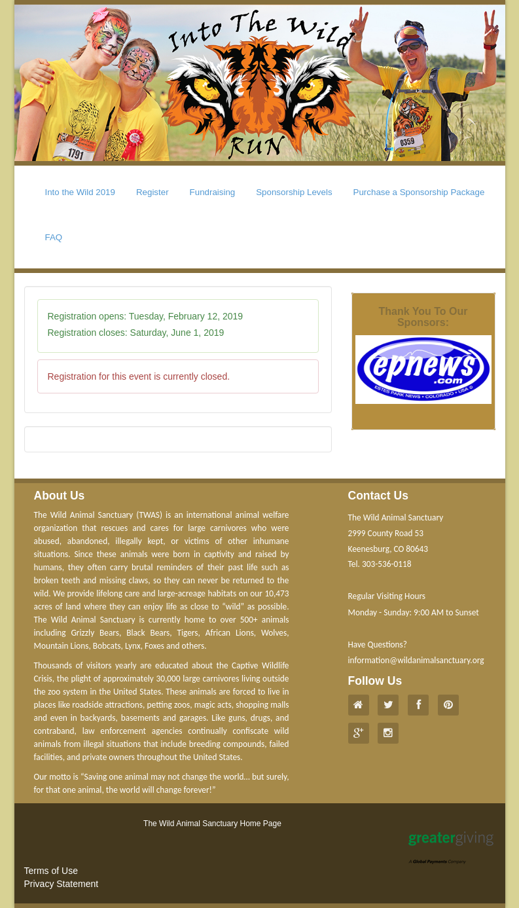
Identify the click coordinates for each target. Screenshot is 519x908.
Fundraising (213, 192)
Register (152, 192)
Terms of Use (51, 870)
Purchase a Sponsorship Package (419, 192)
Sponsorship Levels (294, 192)
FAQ (54, 237)
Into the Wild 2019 (80, 192)
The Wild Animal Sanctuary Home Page (212, 823)
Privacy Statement (61, 884)
